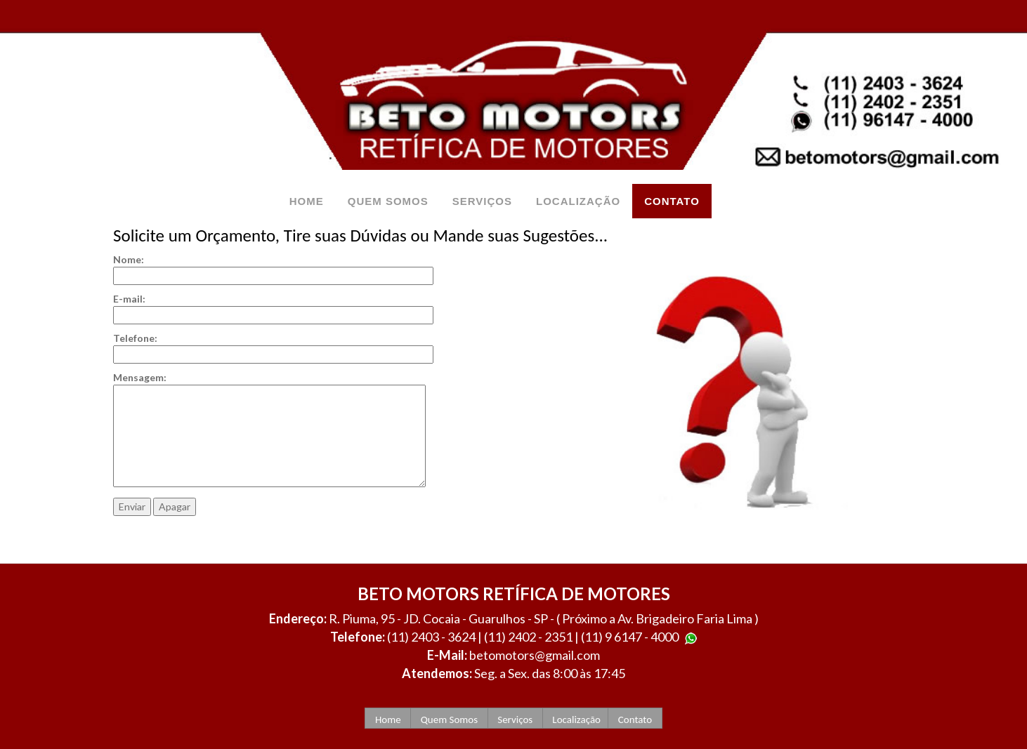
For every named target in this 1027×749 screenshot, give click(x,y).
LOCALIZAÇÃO (578, 201)
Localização (575, 719)
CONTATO (672, 201)
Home (387, 719)
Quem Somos (449, 719)
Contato (634, 719)
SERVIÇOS (482, 201)
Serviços (515, 719)
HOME (306, 201)
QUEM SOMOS (388, 201)
